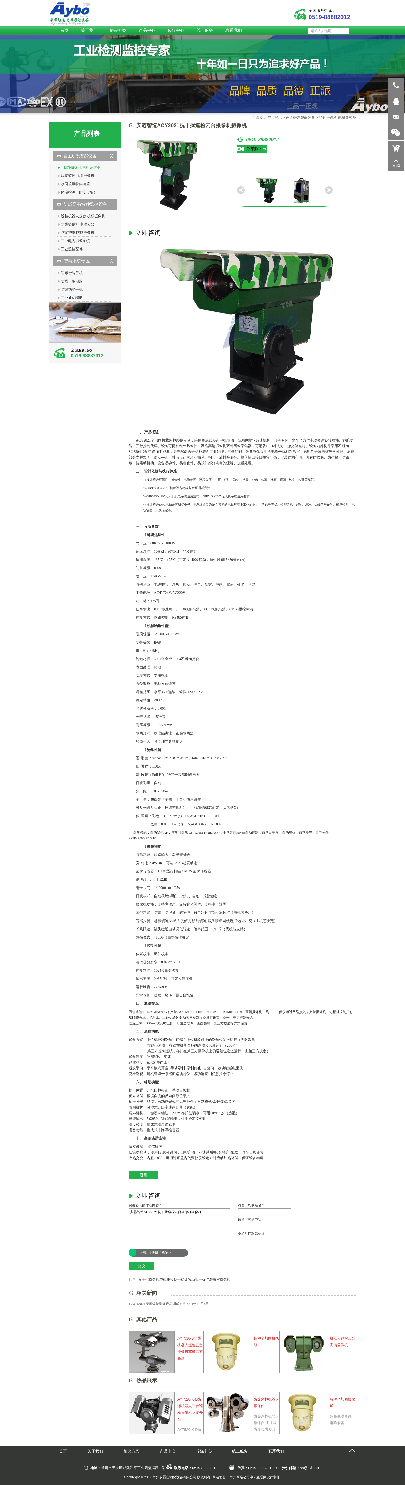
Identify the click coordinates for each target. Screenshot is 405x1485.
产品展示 (274, 117)
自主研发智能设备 (300, 117)
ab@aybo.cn (310, 1468)
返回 (143, 1175)
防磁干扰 (198, 1279)
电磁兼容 (166, 1279)
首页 (259, 117)
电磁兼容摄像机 (218, 1279)
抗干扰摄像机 (149, 1279)
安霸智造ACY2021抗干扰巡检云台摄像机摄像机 (179, 1226)
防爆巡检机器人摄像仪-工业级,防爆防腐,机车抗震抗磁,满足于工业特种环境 (266, 1429)
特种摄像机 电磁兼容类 (337, 117)
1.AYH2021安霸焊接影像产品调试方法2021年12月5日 (169, 1304)
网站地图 (219, 1477)
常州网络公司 (240, 1477)
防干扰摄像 (182, 1279)
